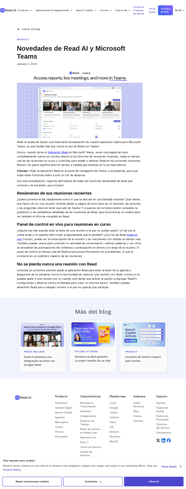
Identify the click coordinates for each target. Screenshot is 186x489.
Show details (169, 466)
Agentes (60, 417)
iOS (112, 427)
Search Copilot (63, 412)
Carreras (138, 420)
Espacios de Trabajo (87, 422)
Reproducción (88, 437)
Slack (113, 422)
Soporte (160, 403)
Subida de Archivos (86, 453)
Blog (136, 411)
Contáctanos (163, 432)
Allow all (154, 481)
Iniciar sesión (152, 10)
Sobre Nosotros (138, 405)
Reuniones (61, 403)
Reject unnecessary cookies (32, 481)
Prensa (137, 416)
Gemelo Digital (63, 407)
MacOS (114, 441)
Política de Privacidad (162, 418)
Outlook (114, 417)
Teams (113, 412)
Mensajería (61, 422)
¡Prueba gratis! (165, 10)
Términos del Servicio (163, 426)
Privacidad (61, 436)
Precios (59, 431)
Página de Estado (162, 409)
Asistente (85, 411)
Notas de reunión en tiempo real (90, 431)
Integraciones (88, 416)
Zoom (113, 403)
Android (114, 431)
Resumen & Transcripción (88, 405)
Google (114, 407)
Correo (59, 427)
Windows (115, 436)
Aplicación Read (58, 152)
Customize (93, 481)
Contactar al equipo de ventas (139, 10)
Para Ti (84, 442)
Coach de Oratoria (90, 447)
